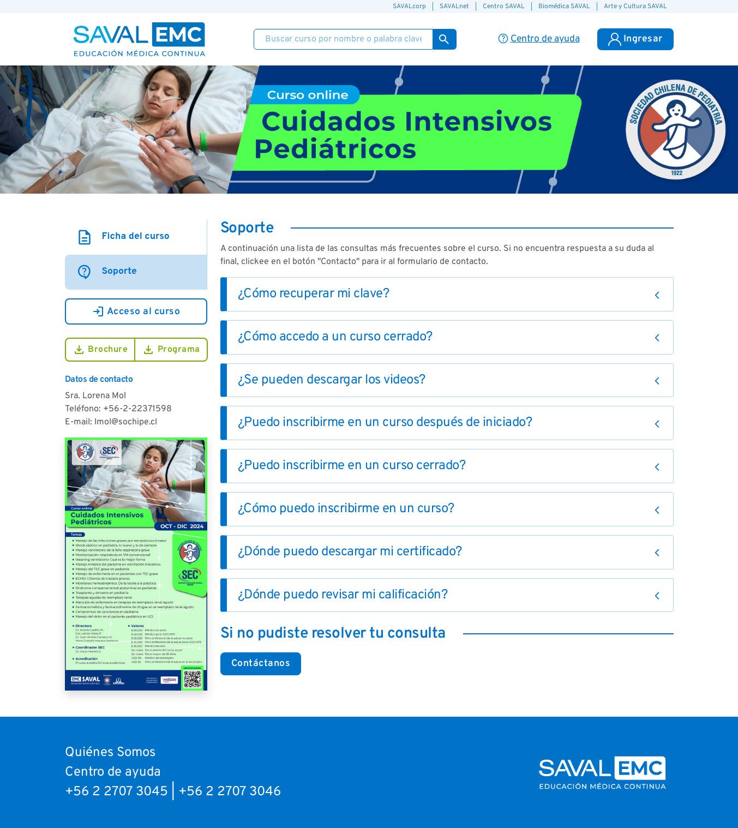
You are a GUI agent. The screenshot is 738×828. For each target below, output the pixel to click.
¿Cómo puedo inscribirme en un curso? (346, 509)
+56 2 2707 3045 (116, 792)
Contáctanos (261, 663)
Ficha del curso (123, 237)
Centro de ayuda (113, 772)
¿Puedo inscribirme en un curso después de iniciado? (385, 423)
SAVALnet (454, 6)
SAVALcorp (409, 6)
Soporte (106, 272)
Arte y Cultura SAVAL (635, 6)
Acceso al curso (136, 311)
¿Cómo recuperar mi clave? (313, 294)
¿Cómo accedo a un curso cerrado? (335, 337)
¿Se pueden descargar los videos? (331, 380)
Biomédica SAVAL (564, 6)
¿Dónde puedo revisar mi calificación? (343, 595)
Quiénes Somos (110, 753)
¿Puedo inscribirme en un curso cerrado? (352, 466)
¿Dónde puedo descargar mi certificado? (350, 552)
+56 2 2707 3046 (229, 792)
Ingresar (635, 39)
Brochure (100, 349)
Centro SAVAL (504, 6)
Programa (171, 349)
